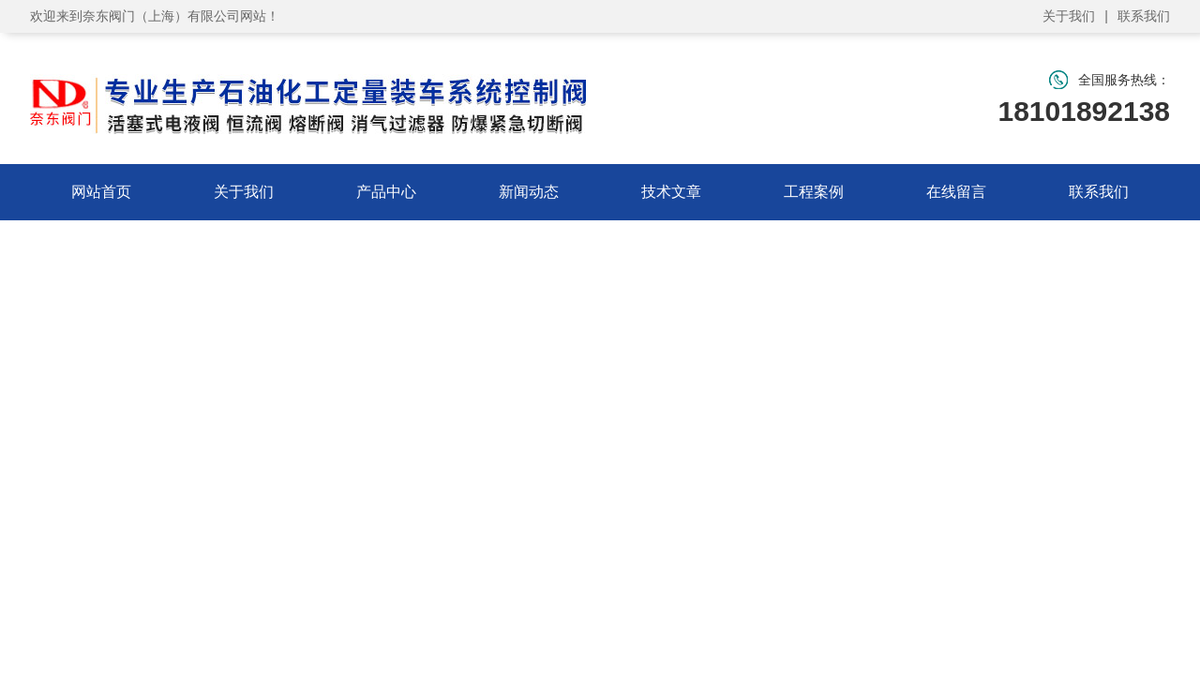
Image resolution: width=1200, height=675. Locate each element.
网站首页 (101, 192)
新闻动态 (529, 192)
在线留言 (956, 192)
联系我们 (1144, 15)
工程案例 (814, 192)
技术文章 (671, 192)
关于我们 (1068, 15)
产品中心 (386, 192)
